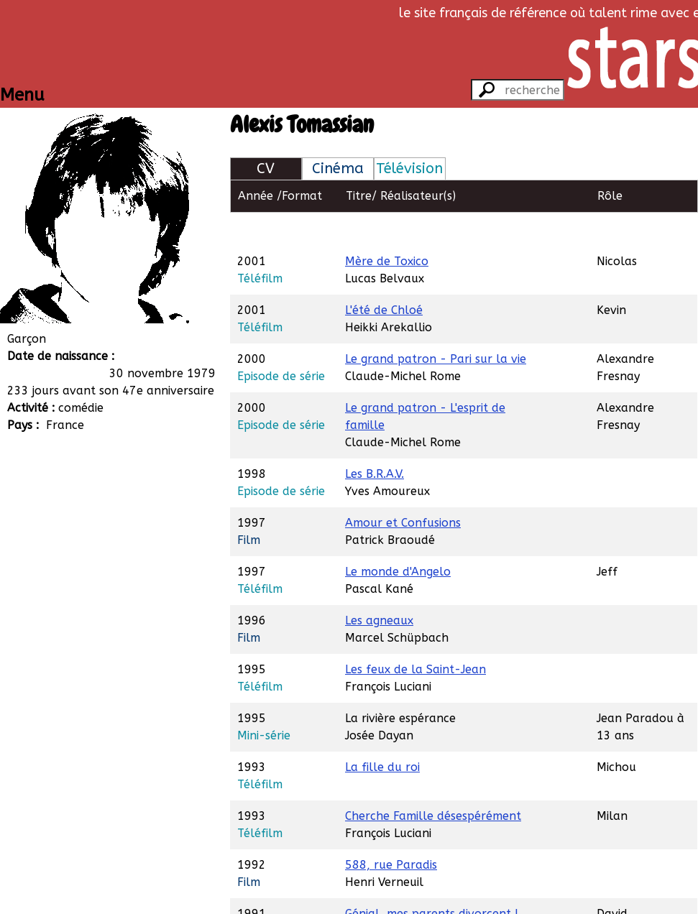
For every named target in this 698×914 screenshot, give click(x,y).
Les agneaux (379, 587)
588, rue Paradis (391, 832)
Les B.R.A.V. (374, 441)
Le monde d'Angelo (398, 538)
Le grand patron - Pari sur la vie (435, 326)
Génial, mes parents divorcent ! (431, 880)
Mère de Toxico (386, 228)
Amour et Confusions (403, 490)
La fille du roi (382, 734)
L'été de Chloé (384, 277)
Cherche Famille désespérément (433, 783)
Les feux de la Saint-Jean (415, 636)
